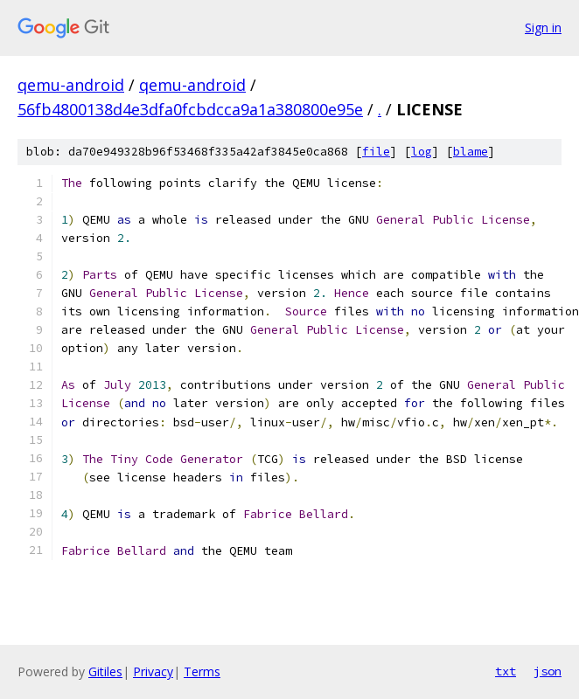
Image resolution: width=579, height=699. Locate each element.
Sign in (543, 27)
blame (470, 151)
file (376, 151)
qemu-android (70, 84)
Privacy (153, 671)
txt (505, 671)
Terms (202, 671)
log (421, 151)
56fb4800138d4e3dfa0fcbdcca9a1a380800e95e (190, 109)
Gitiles (105, 671)
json (548, 671)
